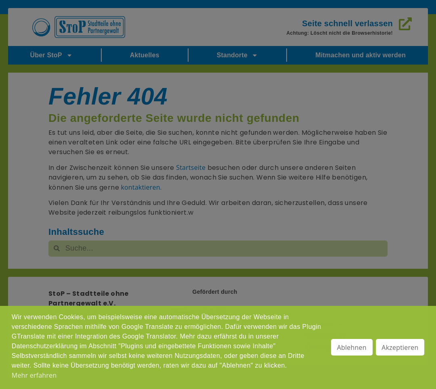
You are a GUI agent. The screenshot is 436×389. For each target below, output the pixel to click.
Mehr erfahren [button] (34, 375)
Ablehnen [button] (352, 347)
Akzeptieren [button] (400, 347)
